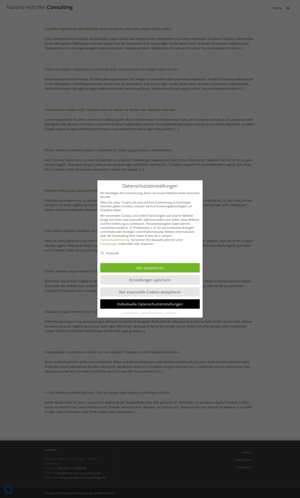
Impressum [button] (171, 312)
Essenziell (109, 253)
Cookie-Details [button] (130, 312)
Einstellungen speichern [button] (150, 279)
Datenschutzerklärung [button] (152, 312)
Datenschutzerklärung (114, 240)
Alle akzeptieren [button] (150, 267)
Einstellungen (109, 244)
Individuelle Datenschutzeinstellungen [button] (150, 304)
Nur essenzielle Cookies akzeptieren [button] (150, 292)
